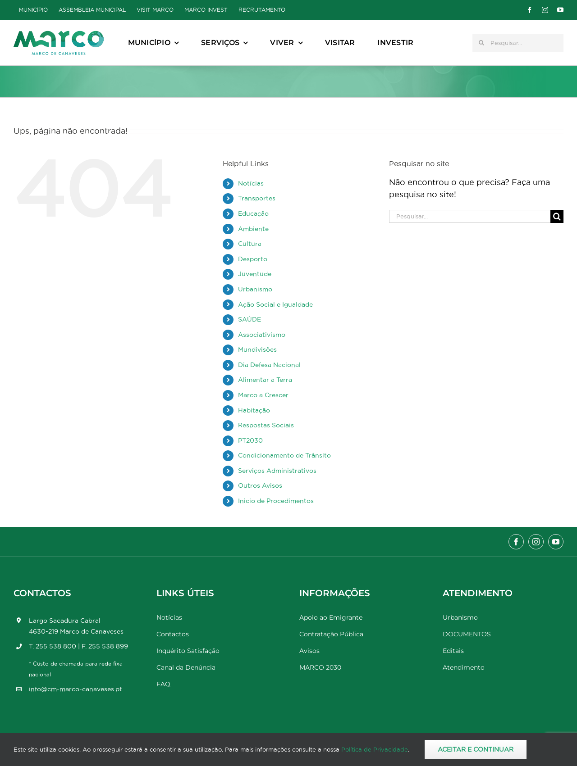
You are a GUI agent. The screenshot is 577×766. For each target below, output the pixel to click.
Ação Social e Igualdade (275, 304)
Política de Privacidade (374, 749)
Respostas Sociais (266, 425)
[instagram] (545, 10)
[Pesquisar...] (517, 43)
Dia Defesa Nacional (269, 364)
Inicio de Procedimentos (276, 500)
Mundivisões (257, 349)
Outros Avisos (260, 485)
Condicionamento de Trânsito (284, 455)
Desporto (252, 259)
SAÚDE (249, 319)
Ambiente (253, 228)
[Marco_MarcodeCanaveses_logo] (59, 34)
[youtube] (560, 10)
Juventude (254, 273)
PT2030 (250, 440)
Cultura (249, 243)
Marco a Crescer (263, 395)
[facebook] (530, 10)
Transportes (256, 198)
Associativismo (261, 334)
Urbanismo (255, 289)
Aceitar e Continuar (475, 749)
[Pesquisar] (481, 43)
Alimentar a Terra (265, 379)
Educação (253, 213)
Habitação (254, 410)
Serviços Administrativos (277, 470)
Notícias (251, 183)
